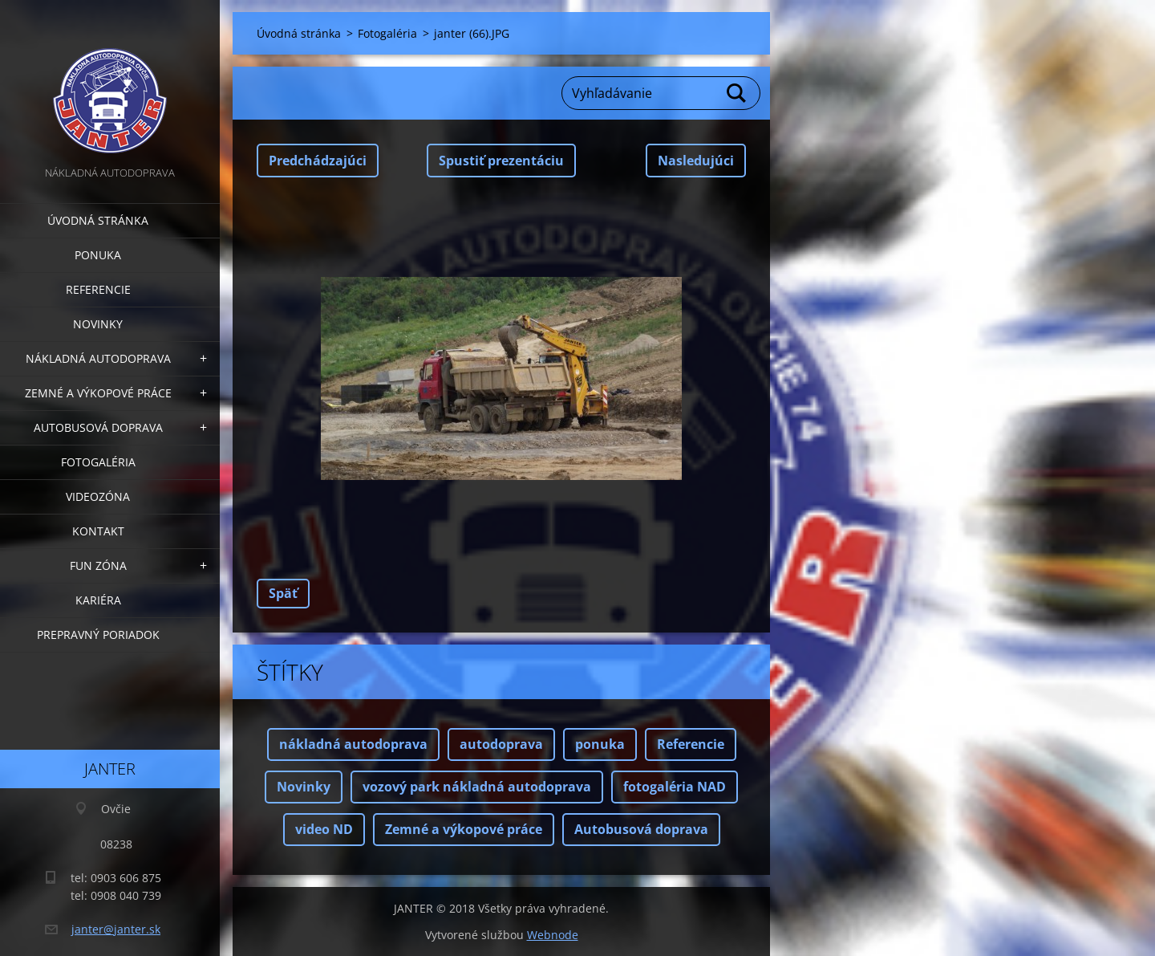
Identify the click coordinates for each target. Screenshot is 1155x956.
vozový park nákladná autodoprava (477, 786)
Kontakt (98, 531)
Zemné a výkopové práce (98, 393)
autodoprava (501, 744)
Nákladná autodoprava (98, 358)
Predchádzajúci (318, 160)
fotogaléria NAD (674, 786)
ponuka (600, 744)
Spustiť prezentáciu (501, 160)
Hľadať (737, 93)
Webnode (552, 934)
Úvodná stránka (97, 220)
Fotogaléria (98, 462)
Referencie (98, 289)
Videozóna (98, 496)
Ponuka (98, 254)
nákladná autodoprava (353, 744)
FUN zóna (98, 565)
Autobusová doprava (98, 427)
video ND (324, 829)
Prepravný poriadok (98, 634)
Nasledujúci (696, 160)
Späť (283, 593)
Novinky (98, 324)
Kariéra (98, 600)
